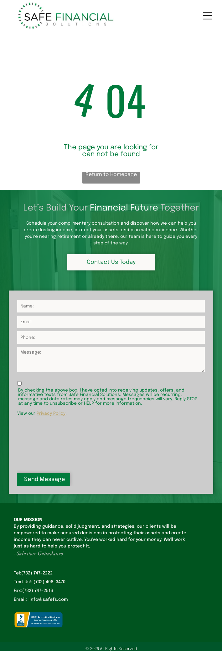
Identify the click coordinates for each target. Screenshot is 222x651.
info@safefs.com (48, 599)
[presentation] (43, 444)
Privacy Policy (51, 413)
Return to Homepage (111, 174)
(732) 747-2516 (37, 591)
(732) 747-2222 (37, 573)
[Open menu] (207, 15)
